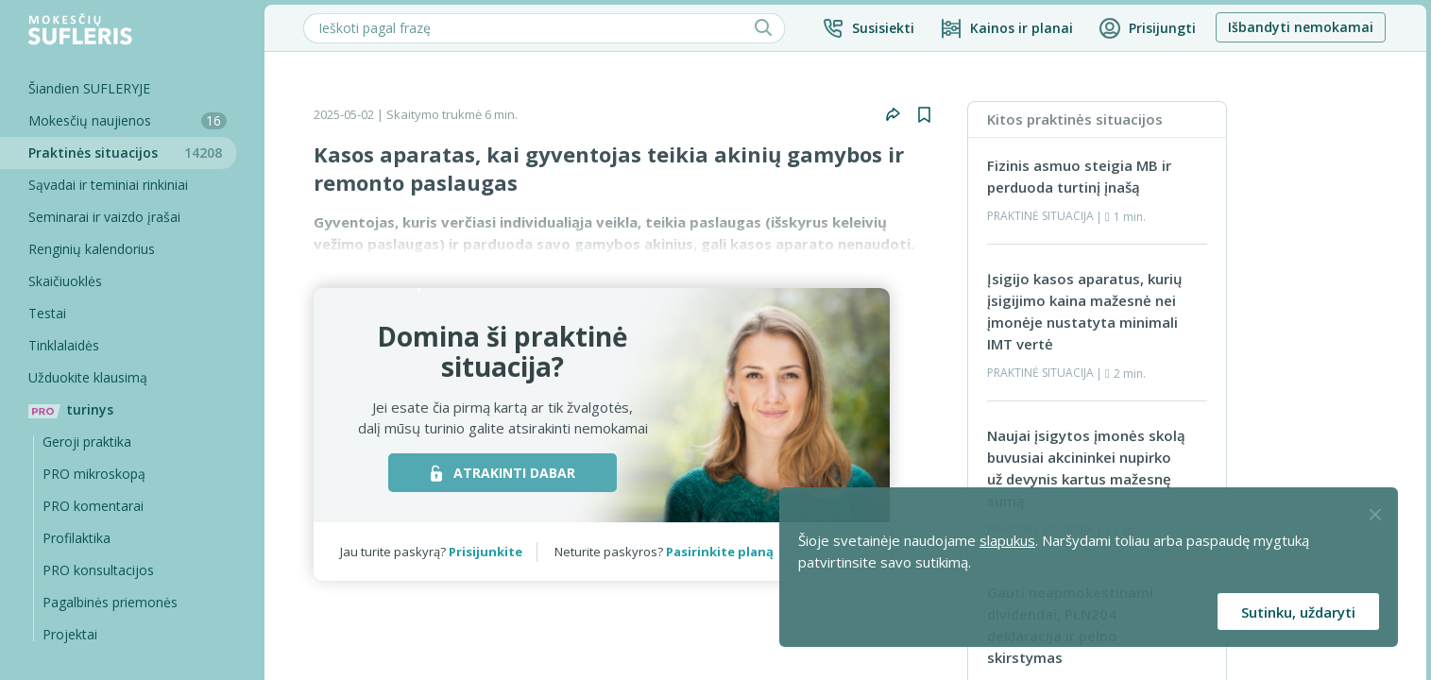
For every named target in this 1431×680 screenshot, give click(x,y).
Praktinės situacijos (132, 153)
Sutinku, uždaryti (1298, 612)
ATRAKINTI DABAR (503, 473)
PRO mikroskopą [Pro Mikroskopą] (94, 474)
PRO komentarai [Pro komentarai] (93, 506)
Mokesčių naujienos (127, 120)
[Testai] (118, 314)
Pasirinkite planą (720, 551)
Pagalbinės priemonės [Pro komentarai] (110, 602)
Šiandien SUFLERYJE (89, 88)
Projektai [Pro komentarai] (70, 634)
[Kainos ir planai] (1006, 28)
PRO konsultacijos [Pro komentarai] (98, 570)
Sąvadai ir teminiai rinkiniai (108, 185)
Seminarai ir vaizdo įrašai (104, 217)
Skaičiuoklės (65, 281)
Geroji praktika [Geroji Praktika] (87, 441)
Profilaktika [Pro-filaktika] (77, 538)
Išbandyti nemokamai (1300, 27)
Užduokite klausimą (87, 377)
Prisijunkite (485, 551)
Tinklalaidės (63, 345)
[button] (868, 28)
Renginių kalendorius (91, 249)
